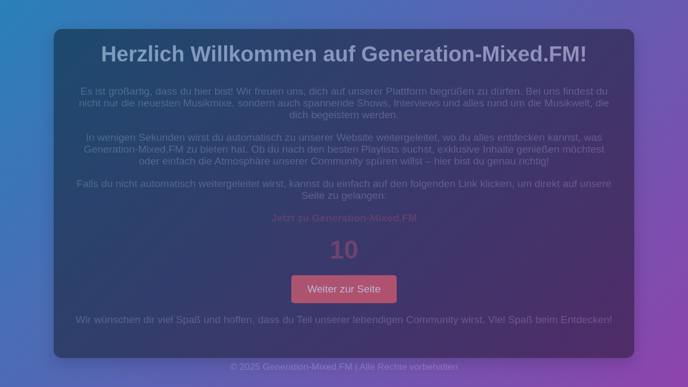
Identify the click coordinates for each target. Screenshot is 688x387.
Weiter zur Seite (344, 289)
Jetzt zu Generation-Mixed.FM (344, 218)
